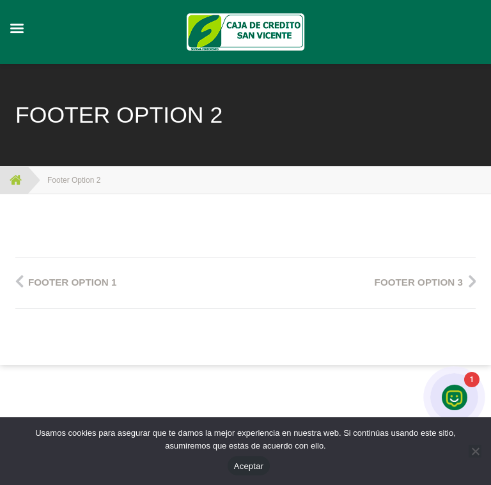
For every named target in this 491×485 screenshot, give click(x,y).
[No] (475, 451)
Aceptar (249, 466)
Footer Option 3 (419, 282)
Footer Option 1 (72, 282)
